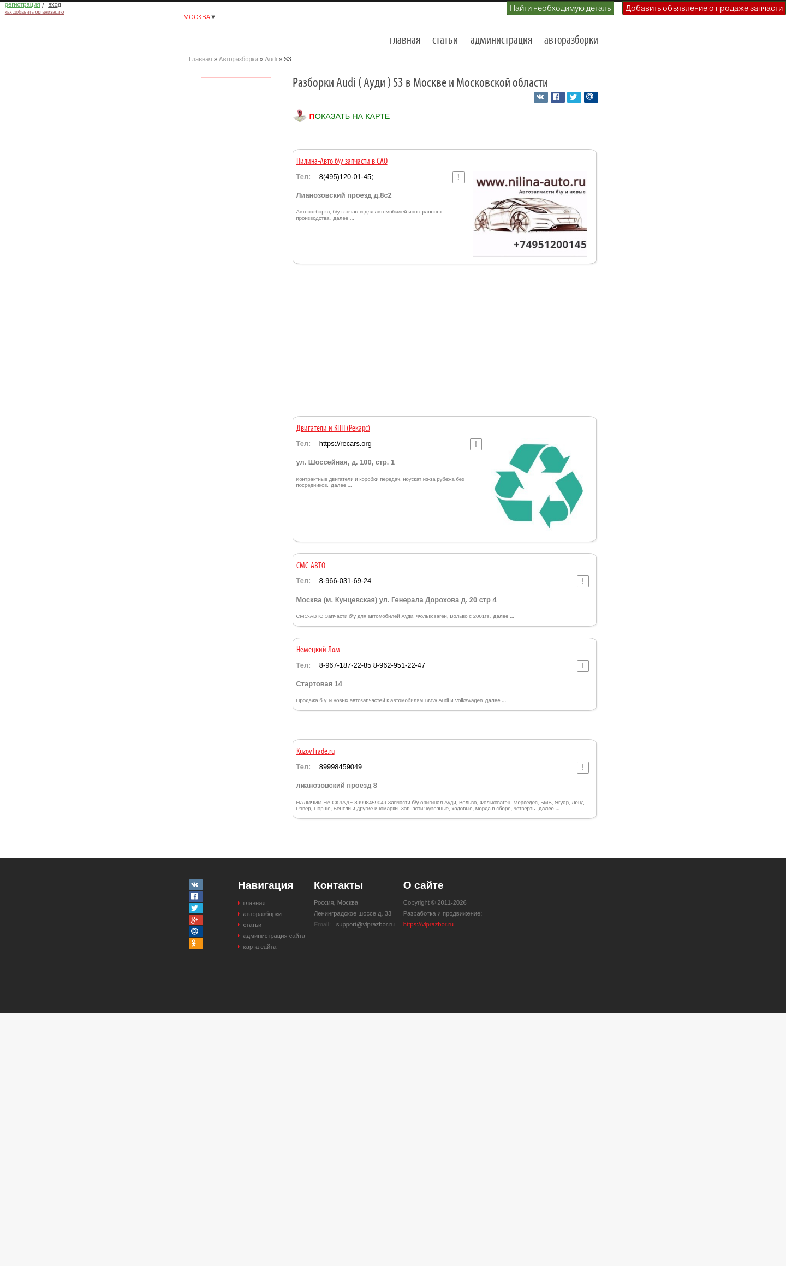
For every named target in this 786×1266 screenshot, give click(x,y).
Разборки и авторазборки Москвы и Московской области (243, 36)
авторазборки (571, 40)
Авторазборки (238, 59)
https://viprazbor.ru (428, 924)
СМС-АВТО (310, 566)
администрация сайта (274, 935)
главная (405, 40)
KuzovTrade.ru (315, 751)
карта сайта (260, 946)
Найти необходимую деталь (560, 8)
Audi (271, 59)
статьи (445, 40)
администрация (501, 40)
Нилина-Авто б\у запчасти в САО (342, 161)
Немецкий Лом (318, 650)
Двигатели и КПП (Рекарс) (333, 428)
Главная (200, 59)
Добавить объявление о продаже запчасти (704, 8)
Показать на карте (349, 116)
